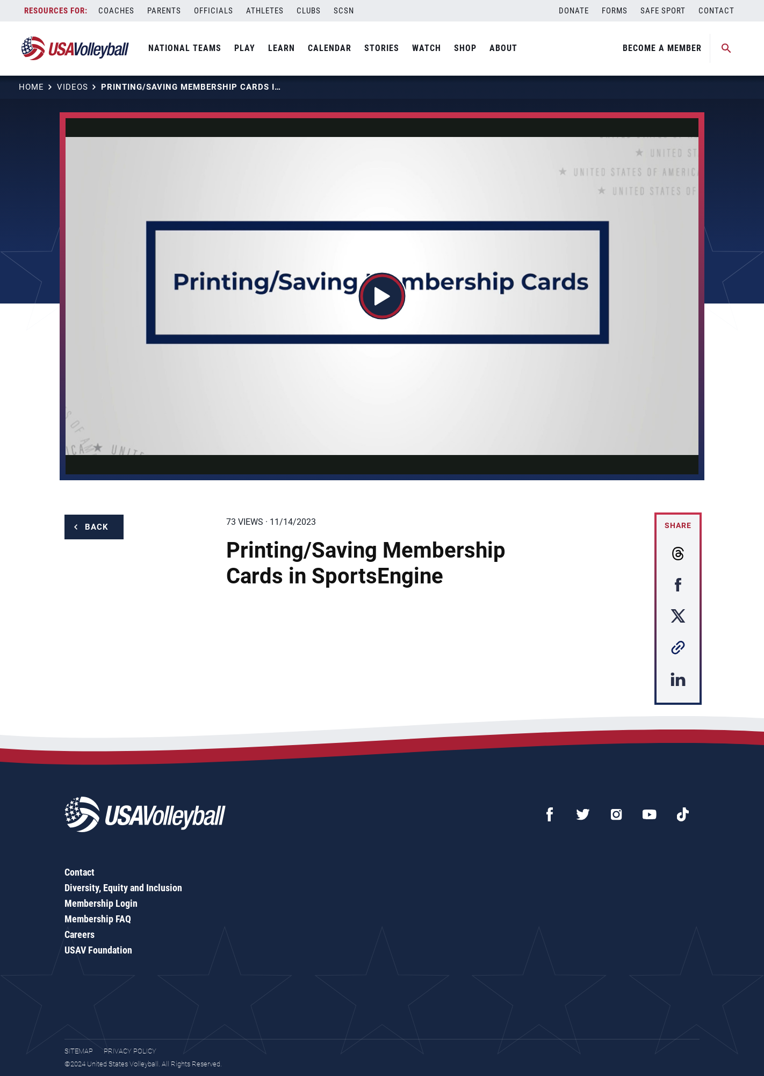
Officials (213, 11)
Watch (426, 48)
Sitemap (78, 1051)
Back (97, 527)
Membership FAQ (97, 919)
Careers (79, 934)
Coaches (116, 11)
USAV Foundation (98, 950)
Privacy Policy (130, 1051)
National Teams (184, 48)
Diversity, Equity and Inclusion (123, 887)
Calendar (329, 48)
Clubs (309, 11)
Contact (716, 11)
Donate (574, 11)
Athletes (265, 11)
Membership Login (101, 903)
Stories (381, 48)
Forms (615, 11)
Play (244, 48)
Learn (281, 48)
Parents (164, 11)
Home (31, 87)
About (503, 48)
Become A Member (662, 48)
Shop (465, 48)
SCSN (344, 11)
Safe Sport (663, 11)
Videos (72, 87)
